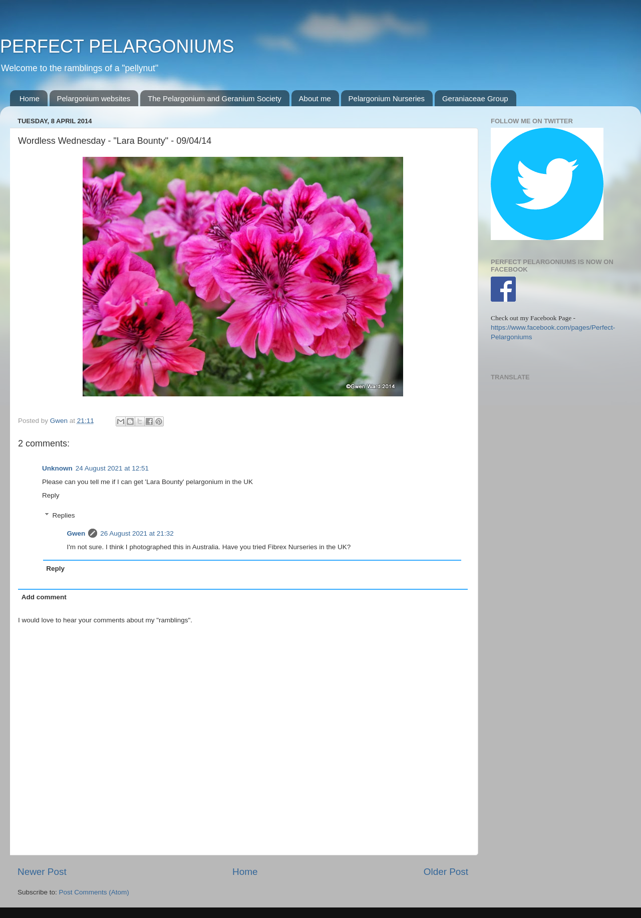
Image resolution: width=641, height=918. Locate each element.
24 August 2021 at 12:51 (112, 468)
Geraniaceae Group (475, 98)
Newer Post (42, 871)
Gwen (76, 533)
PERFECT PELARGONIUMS (117, 46)
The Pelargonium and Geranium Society (214, 98)
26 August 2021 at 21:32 (136, 533)
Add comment (44, 597)
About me (315, 98)
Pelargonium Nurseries (387, 98)
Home (30, 98)
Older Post (446, 871)
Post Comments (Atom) (94, 892)
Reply (51, 495)
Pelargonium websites (94, 98)
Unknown (57, 468)
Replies (64, 515)
